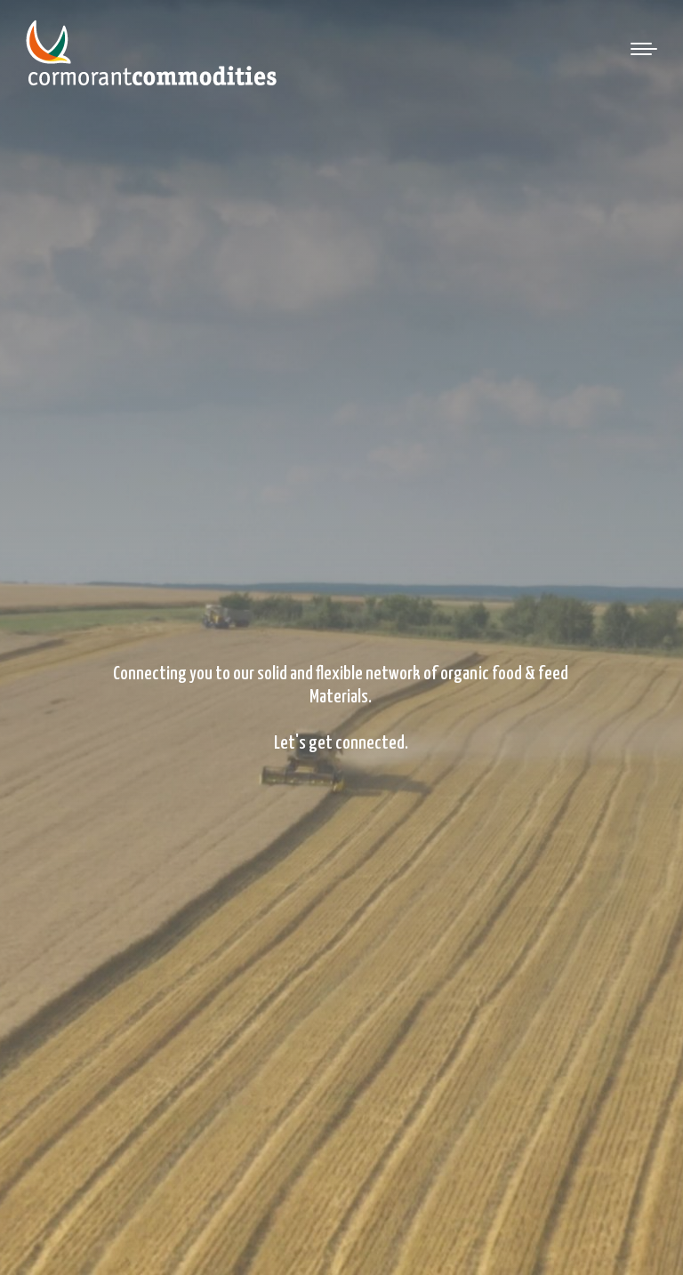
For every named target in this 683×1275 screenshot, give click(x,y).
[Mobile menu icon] (644, 49)
